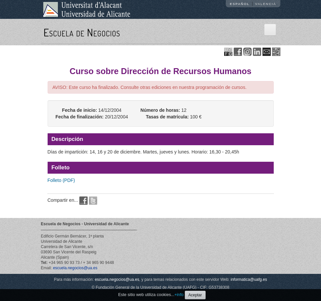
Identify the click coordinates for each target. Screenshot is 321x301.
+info (178, 294)
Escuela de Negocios (82, 32)
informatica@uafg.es (249, 279)
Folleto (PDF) (61, 180)
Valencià (265, 4)
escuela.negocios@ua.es (75, 268)
